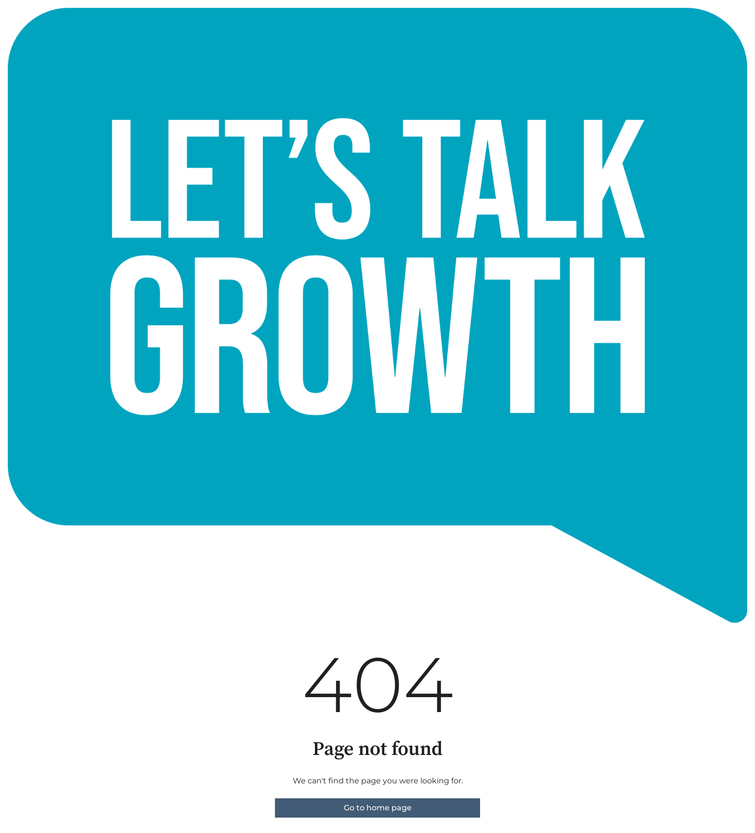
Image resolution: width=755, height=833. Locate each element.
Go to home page (378, 807)
